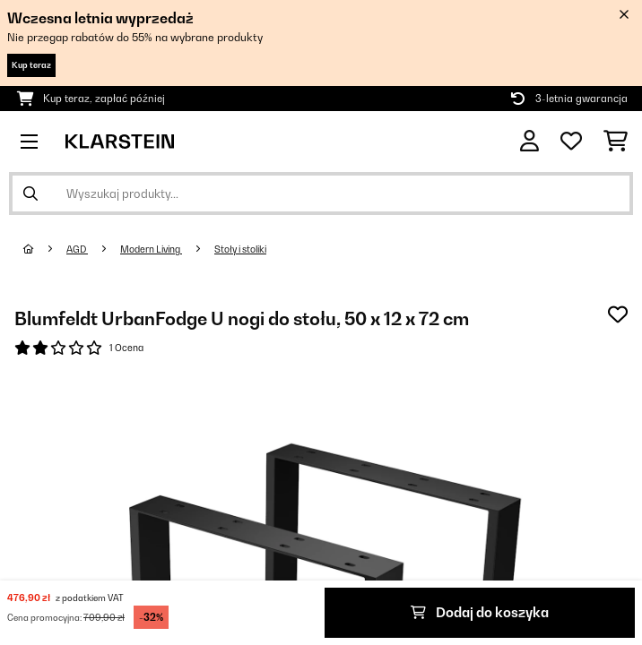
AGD (77, 249)
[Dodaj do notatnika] (618, 314)
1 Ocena (126, 347)
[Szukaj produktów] (321, 193)
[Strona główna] (44, 249)
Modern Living (151, 249)
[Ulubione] (571, 141)
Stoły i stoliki (240, 249)
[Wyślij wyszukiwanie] (30, 193)
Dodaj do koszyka (480, 612)
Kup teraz (31, 65)
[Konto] (529, 141)
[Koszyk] (615, 141)
